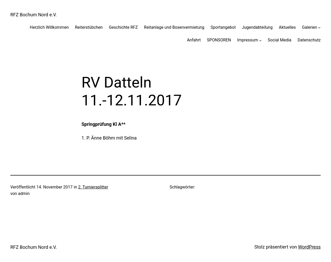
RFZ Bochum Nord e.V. (33, 14)
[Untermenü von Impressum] (260, 40)
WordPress (309, 247)
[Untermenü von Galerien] (319, 27)
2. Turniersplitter (93, 187)
